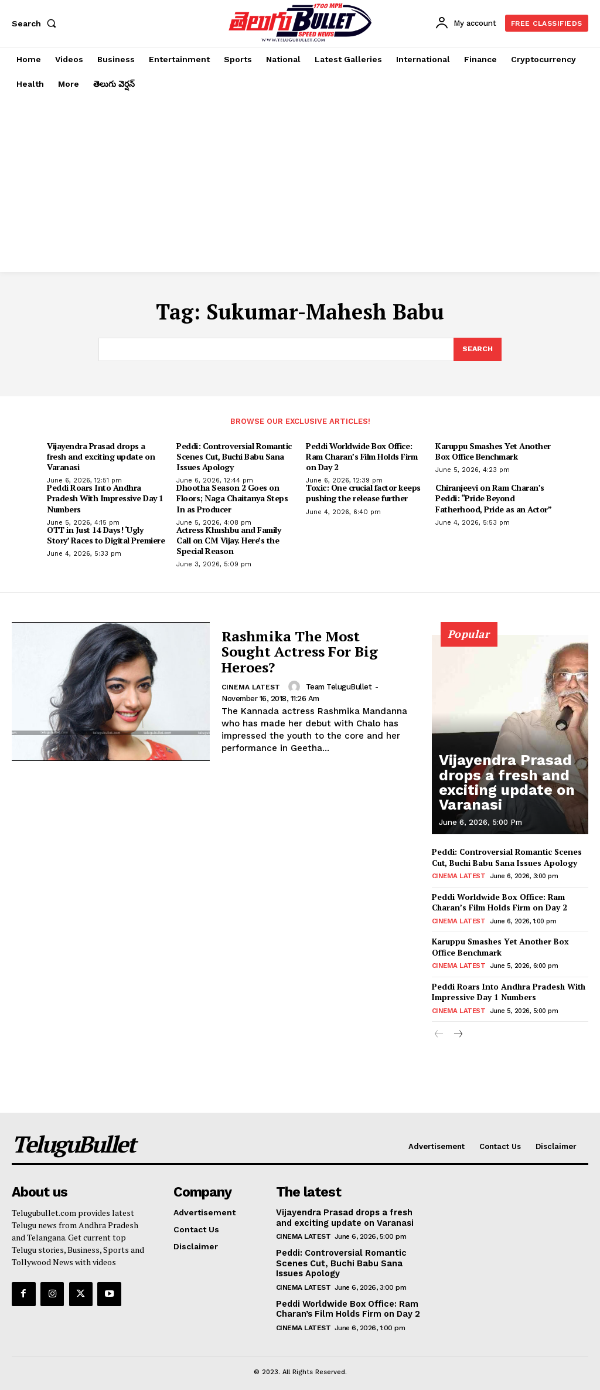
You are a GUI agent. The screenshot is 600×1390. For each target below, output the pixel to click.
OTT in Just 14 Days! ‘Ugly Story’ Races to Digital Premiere (106, 535)
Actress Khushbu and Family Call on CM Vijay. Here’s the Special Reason (228, 541)
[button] (36, 23)
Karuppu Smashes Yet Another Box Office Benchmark (493, 452)
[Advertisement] (300, 184)
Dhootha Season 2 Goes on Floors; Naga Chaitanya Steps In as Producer (232, 499)
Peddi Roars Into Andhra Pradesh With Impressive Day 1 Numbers (105, 499)
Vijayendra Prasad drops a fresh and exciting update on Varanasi (101, 457)
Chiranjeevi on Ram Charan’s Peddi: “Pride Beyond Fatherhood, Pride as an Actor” (493, 499)
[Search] (477, 350)
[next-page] (458, 1029)
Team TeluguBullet (338, 687)
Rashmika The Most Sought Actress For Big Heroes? (299, 653)
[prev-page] (439, 1029)
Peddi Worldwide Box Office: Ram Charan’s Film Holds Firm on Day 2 (361, 457)
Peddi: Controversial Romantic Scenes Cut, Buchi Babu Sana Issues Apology (234, 457)
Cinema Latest (250, 688)
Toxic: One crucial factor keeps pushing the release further (363, 494)
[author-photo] (295, 688)
